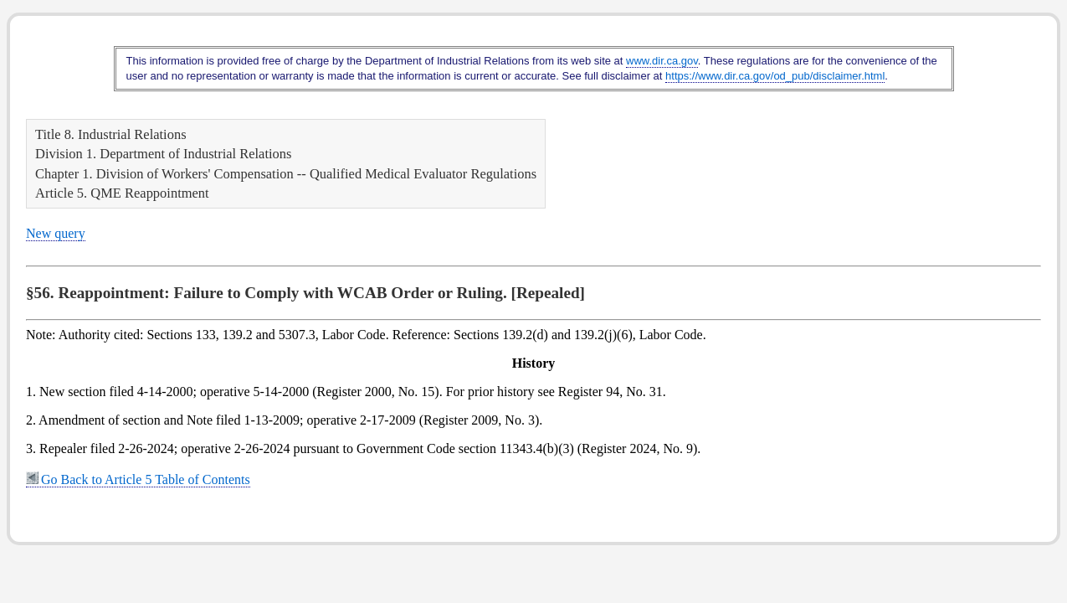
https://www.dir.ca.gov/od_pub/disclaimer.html (775, 76)
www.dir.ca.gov (662, 60)
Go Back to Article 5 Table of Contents (138, 479)
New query (55, 233)
